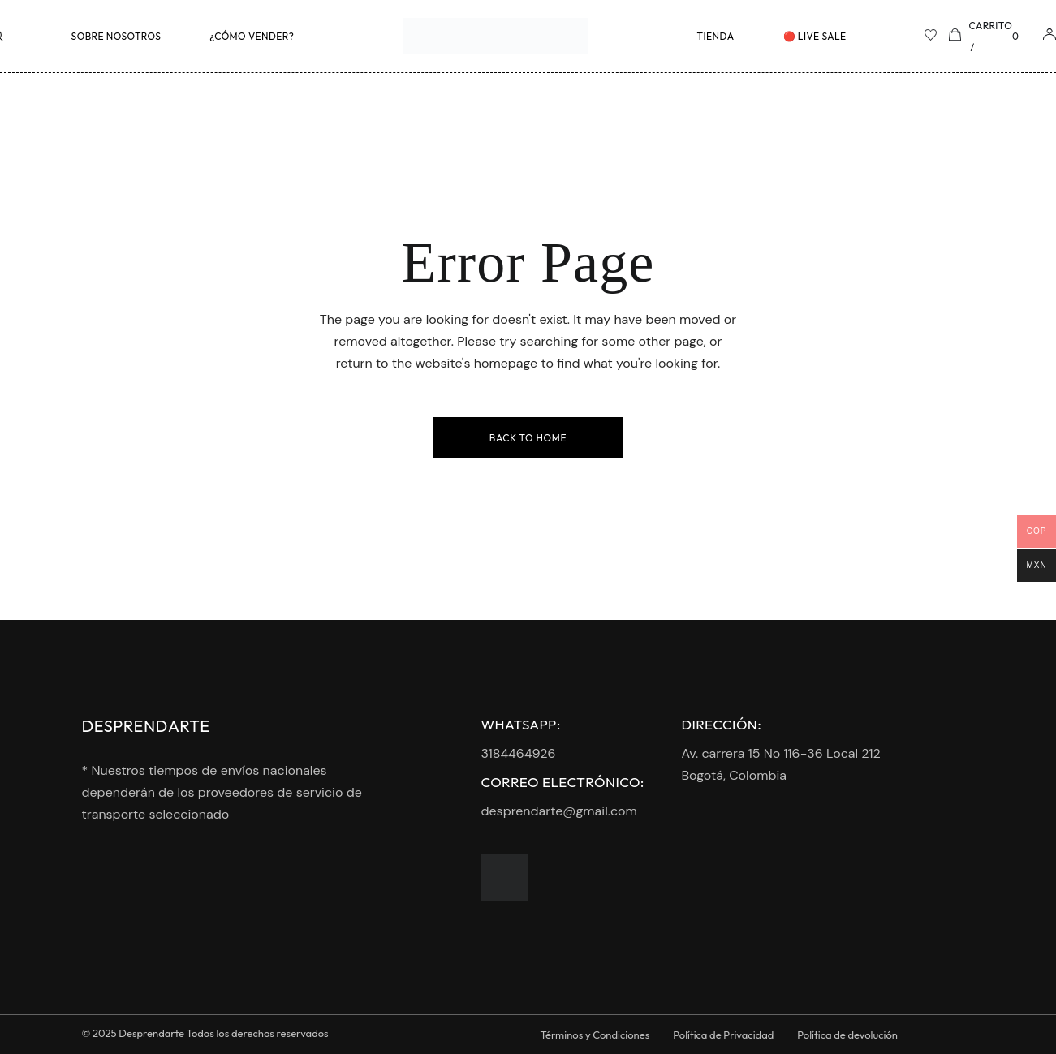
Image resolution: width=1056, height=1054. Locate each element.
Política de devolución (847, 1034)
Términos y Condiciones (595, 1034)
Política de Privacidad (723, 1034)
